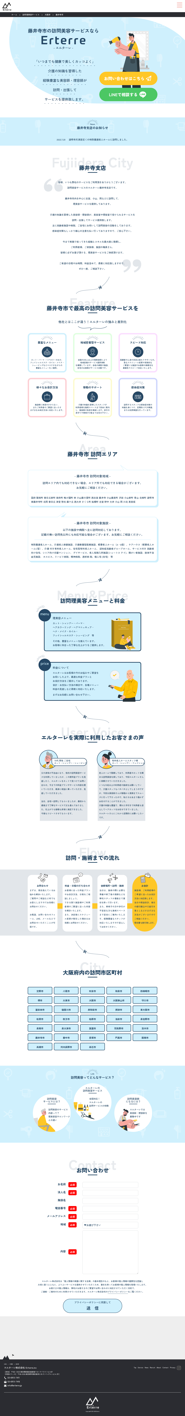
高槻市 (39, 1047)
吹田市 (92, 991)
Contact (165, 1367)
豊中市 (66, 1037)
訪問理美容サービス (30, 15)
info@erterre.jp (15, 1385)
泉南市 (39, 1028)
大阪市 (92, 1000)
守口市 (145, 1000)
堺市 (40, 1000)
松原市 (39, 1019)
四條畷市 (145, 991)
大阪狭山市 (118, 1000)
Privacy (172, 1367)
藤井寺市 (59, 14)
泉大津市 (66, 1028)
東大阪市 (145, 1009)
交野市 (39, 991)
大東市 (66, 1000)
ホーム (14, 15)
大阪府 (47, 15)
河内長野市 (66, 1047)
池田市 (118, 1019)
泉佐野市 (145, 1019)
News (146, 1367)
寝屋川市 (66, 1009)
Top (135, 1367)
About (159, 1367)
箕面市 (92, 1028)
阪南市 (145, 1037)
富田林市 (40, 1009)
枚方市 (66, 1019)
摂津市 (118, 1009)
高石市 (92, 1047)
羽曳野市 (118, 1028)
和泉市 (118, 991)
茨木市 (145, 1028)
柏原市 (92, 1019)
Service (140, 1367)
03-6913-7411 (14, 1377)
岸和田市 (92, 1009)
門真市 (118, 1037)
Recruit (152, 1367)
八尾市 (66, 991)
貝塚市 (92, 1037)
